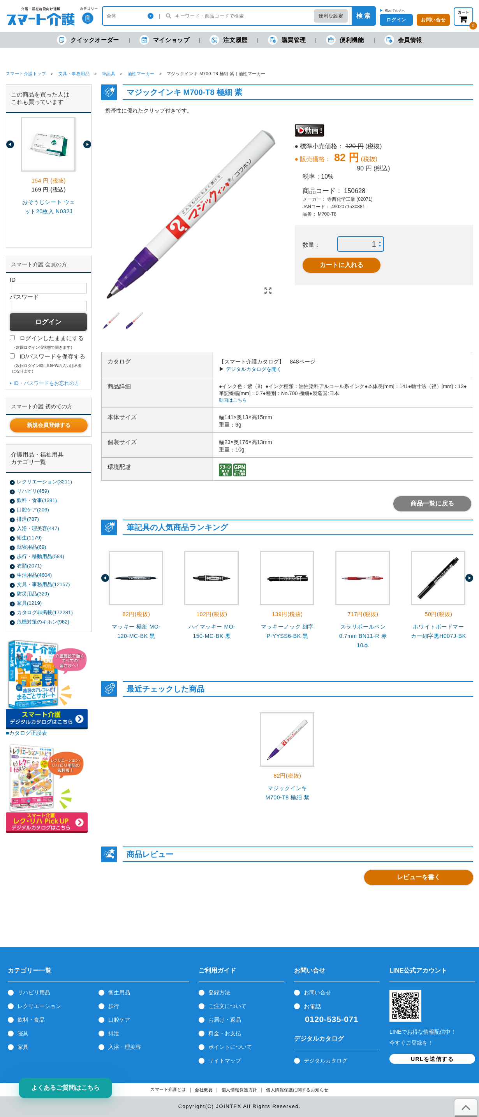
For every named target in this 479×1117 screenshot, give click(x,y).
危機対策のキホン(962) (43, 622)
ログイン (396, 20)
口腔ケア (119, 1019)
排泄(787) (28, 519)
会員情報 (403, 40)
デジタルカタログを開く (254, 369)
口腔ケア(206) (33, 510)
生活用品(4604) (34, 575)
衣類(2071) (29, 566)
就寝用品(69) (31, 547)
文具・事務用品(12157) (43, 584)
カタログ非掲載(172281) (45, 612)
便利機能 (345, 40)
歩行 (113, 1006)
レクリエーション (39, 1006)
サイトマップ (224, 1060)
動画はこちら (233, 400)
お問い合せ (317, 992)
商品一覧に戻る (432, 503)
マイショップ (164, 40)
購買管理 (287, 40)
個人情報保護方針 (239, 1090)
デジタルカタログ (325, 1060)
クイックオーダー (88, 40)
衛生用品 (119, 992)
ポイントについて (230, 1047)
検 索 (363, 15)
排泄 (113, 1033)
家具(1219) (29, 603)
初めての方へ (395, 10)
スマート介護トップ (26, 73)
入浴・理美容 (124, 1047)
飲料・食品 (31, 1019)
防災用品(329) (33, 594)
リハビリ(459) (33, 491)
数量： (311, 244)
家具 (23, 1047)
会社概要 (204, 1090)
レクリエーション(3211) (44, 482)
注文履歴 (228, 40)
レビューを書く (418, 877)
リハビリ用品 (34, 992)
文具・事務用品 (74, 73)
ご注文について (227, 1006)
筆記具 (108, 73)
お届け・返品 (224, 1019)
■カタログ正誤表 (27, 733)
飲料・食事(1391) (37, 500)
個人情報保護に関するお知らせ (297, 1090)
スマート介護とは (168, 1089)
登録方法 (219, 992)
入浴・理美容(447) (38, 528)
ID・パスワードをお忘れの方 (46, 383)
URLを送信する (432, 1059)
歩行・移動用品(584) (40, 556)
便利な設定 (331, 16)
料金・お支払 (224, 1033)
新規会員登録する (48, 425)
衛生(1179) (29, 538)
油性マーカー (141, 73)
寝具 (23, 1033)
